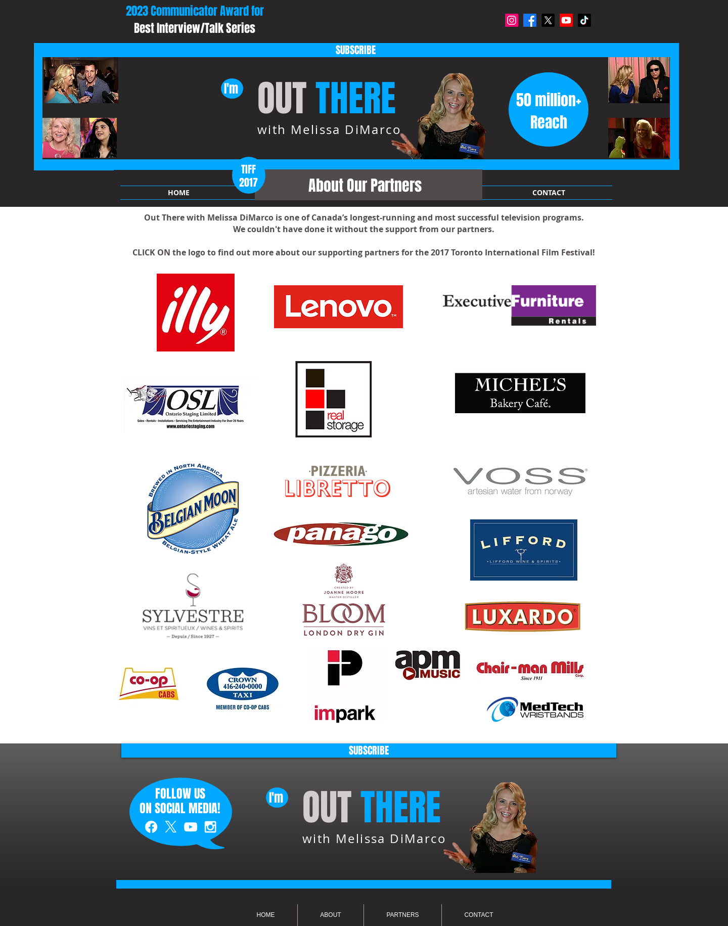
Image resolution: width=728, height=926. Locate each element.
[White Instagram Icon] (210, 827)
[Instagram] (511, 20)
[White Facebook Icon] (151, 827)
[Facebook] (529, 20)
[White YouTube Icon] (191, 827)
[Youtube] (566, 20)
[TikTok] (584, 20)
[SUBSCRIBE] (355, 50)
